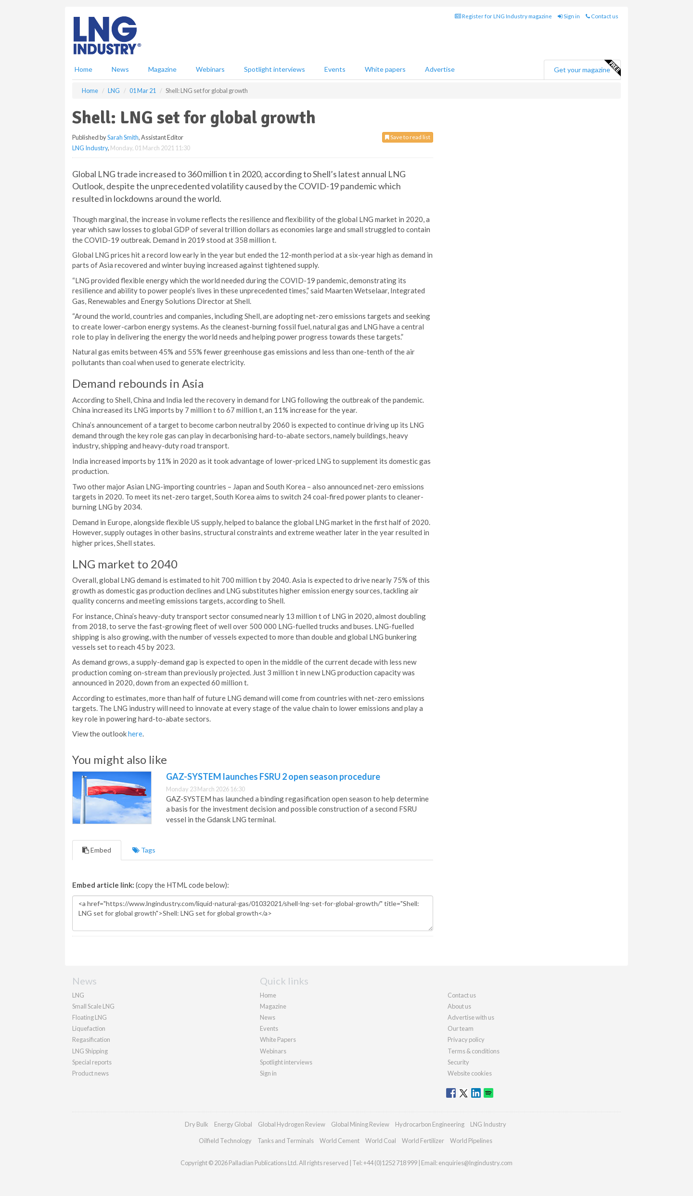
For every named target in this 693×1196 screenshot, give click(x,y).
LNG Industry (90, 148)
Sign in (569, 16)
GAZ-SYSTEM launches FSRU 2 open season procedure (273, 776)
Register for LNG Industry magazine (503, 16)
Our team (461, 1028)
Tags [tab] (143, 850)
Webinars (210, 69)
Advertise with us (471, 1017)
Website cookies (470, 1073)
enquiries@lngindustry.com (475, 1163)
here (135, 733)
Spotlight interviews (274, 69)
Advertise (440, 69)
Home (83, 69)
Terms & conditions (474, 1051)
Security (458, 1062)
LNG (78, 995)
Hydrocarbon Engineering (429, 1124)
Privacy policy (466, 1039)
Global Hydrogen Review (291, 1124)
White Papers (278, 1039)
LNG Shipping (90, 1051)
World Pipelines (471, 1140)
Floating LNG (89, 1017)
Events (335, 69)
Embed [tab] (96, 850)
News (267, 1017)
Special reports (92, 1062)
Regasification (91, 1039)
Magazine (162, 69)
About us (459, 1006)
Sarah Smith (123, 137)
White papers (385, 69)
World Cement (339, 1140)
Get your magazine (587, 68)
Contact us (602, 16)
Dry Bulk (196, 1124)
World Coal (380, 1140)
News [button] (120, 69)
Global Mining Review (360, 1124)
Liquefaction (88, 1028)
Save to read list (407, 137)
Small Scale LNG (93, 1006)
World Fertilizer (423, 1140)
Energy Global (233, 1124)
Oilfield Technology (225, 1140)
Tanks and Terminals (285, 1140)
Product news (90, 1073)
